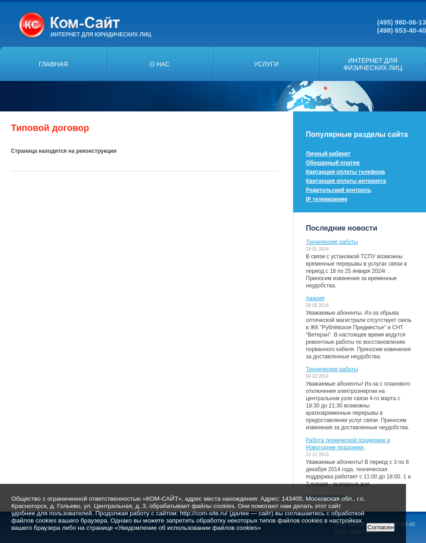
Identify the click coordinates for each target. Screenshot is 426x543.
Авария (315, 298)
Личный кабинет (328, 154)
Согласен (380, 527)
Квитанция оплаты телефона (345, 172)
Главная (53, 64)
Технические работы (332, 242)
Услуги (266, 64)
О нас (160, 64)
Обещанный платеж (333, 163)
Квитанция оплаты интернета (346, 181)
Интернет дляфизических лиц (372, 64)
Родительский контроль (338, 190)
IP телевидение (327, 199)
